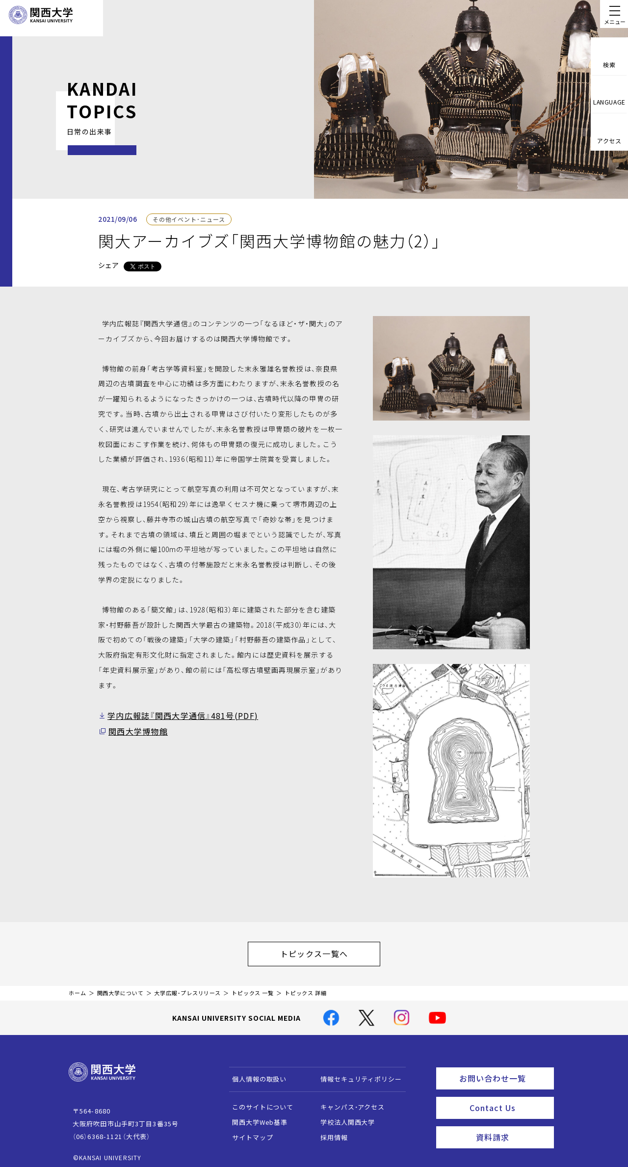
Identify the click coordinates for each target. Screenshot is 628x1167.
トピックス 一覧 (253, 988)
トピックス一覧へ (324, 951)
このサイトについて (258, 1102)
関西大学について (120, 988)
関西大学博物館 (134, 730)
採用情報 (329, 1132)
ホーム (77, 988)
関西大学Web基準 (255, 1117)
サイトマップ (248, 1132)
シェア (108, 265)
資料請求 (512, 1126)
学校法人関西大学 (343, 1117)
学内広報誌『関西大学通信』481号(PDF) (173, 715)
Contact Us (508, 1099)
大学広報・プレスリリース (187, 988)
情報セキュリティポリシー (356, 1074)
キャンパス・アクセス (348, 1102)
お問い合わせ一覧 (504, 1072)
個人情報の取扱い (255, 1074)
